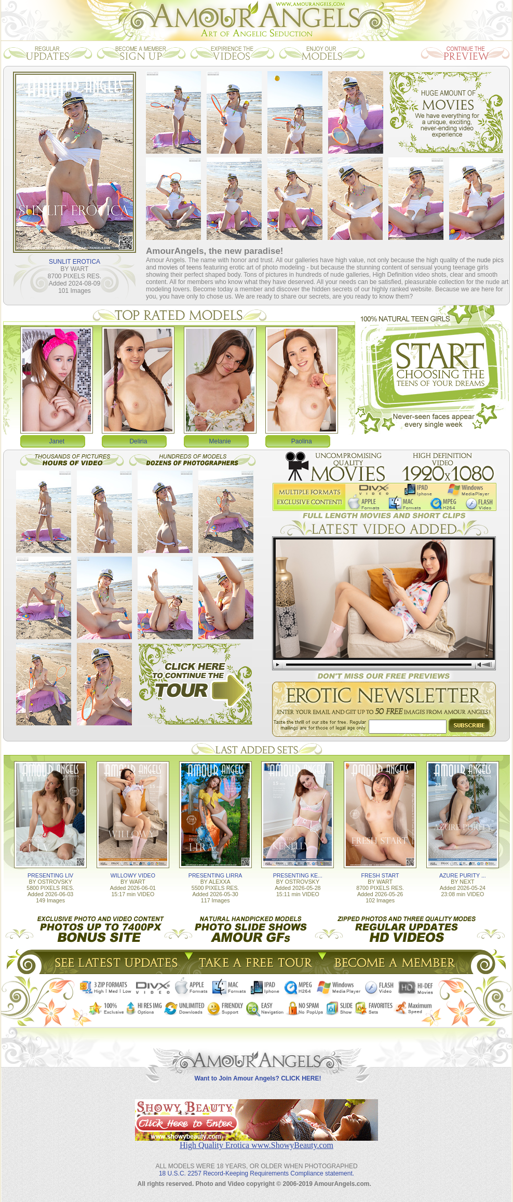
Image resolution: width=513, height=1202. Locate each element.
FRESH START (380, 875)
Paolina (301, 441)
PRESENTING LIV (50, 875)
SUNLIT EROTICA (74, 261)
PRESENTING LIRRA (215, 875)
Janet (56, 441)
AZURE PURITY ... (462, 875)
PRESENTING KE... (297, 875)
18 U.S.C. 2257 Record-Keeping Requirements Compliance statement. (256, 1173)
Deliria (138, 441)
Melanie (220, 441)
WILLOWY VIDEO (133, 875)
